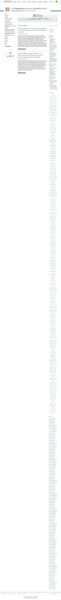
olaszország (50, 386)
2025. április (52, 577)
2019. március (52, 487)
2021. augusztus (52, 523)
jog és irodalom (52, 347)
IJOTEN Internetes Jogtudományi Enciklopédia (10, 26)
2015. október (52, 444)
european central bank (54, 306)
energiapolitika (53, 164)
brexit (53, 143)
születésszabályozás (53, 235)
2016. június (52, 456)
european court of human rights (52, 400)
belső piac (55, 107)
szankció (50, 176)
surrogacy (53, 201)
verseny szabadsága (53, 295)
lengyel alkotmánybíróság (53, 340)
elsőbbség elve (53, 222)
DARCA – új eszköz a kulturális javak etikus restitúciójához (53, 65)
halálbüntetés (53, 296)
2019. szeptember (53, 495)
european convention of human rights (53, 141)
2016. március (52, 452)
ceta (56, 193)
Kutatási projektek (8, 19)
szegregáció (53, 413)
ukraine (51, 273)
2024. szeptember (53, 566)
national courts (53, 281)
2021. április (52, 517)
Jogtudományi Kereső (8, 24)
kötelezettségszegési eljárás (52, 153)
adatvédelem (52, 160)
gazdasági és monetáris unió (53, 115)
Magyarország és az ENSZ (9, 35)
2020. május (52, 504)
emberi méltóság (52, 390)
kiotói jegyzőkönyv (51, 360)
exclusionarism (53, 278)
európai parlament (53, 110)
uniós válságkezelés (53, 336)
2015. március (52, 435)
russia (56, 179)
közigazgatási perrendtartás (53, 404)
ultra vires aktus (53, 149)
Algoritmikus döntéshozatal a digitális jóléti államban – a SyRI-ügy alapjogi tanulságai (53, 41)
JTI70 (6, 44)
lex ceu (55, 410)
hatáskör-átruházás (53, 221)
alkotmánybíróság (53, 109)
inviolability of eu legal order (53, 289)
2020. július (52, 507)
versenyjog (53, 121)
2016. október (52, 461)
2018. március (52, 473)
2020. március (52, 501)
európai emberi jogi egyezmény (53, 260)
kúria (55, 117)
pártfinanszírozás (52, 363)
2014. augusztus (52, 425)
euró (50, 129)
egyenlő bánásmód (53, 389)
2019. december (52, 498)
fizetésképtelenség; (53, 382)
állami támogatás (53, 118)
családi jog (50, 253)
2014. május (52, 421)
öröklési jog (54, 253)
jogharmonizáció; (51, 383)
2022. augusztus (52, 539)
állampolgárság (53, 250)
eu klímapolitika (53, 357)
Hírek (6, 13)
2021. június (52, 520)
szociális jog (53, 126)
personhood (51, 209)
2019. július (52, 492)
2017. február (52, 465)
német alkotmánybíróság (53, 151)
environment (53, 210)
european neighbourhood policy (52, 271)
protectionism (53, 280)
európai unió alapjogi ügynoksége (53, 227)
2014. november (52, 430)
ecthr (53, 198)
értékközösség (53, 322)
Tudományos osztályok (8, 18)
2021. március (52, 516)
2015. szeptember (53, 443)
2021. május (52, 519)
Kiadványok (34, 1)
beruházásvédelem (53, 344)
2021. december (52, 529)
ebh (55, 390)
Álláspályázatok (7, 21)
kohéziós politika (52, 367)
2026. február (52, 587)
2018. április (52, 474)
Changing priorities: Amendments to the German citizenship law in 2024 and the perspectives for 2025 (53, 87)
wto (55, 160)
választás (52, 134)
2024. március (52, 559)
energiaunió (53, 303)
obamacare (52, 234)
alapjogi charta (53, 256)
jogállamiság (51, 107)
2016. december (52, 464)
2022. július (52, 538)
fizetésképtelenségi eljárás (53, 378)
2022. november (52, 542)
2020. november (52, 511)
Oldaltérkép (14, 593)
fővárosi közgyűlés (53, 171)
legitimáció (50, 213)
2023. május (52, 550)
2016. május (52, 455)
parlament (54, 393)
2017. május (52, 470)
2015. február (52, 434)
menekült (53, 311)
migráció (50, 178)
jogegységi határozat (53, 120)
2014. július (52, 424)
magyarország (52, 163)
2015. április (52, 437)
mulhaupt (54, 368)
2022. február (52, 531)
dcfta (49, 306)
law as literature (53, 351)
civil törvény (51, 212)
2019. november (52, 496)
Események (7, 15)
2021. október (52, 526)
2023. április (52, 548)
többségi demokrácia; (53, 385)
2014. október (52, 428)
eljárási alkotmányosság (52, 343)
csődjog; (55, 383)
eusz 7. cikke (53, 131)
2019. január (52, 485)
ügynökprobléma (52, 325)
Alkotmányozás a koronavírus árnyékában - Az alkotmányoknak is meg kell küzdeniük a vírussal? (32, 30)
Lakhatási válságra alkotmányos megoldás (53, 78)
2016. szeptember (53, 459)
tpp (55, 196)
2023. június (52, 551)
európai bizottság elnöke (53, 158)
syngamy (55, 209)
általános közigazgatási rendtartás (53, 406)
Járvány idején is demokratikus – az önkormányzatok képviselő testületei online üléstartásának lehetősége (30, 55)
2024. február (52, 557)
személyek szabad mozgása (53, 257)
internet (53, 374)
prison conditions (53, 199)
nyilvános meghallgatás (53, 371)
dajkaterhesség (53, 401)
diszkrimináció (53, 100)
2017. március (52, 467)
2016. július (52, 458)
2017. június (52, 471)
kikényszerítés (55, 213)
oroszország (53, 137)
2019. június (52, 490)
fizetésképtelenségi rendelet (53, 145)
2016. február (52, 450)
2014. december (52, 431)
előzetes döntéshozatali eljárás (53, 113)
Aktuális (14, 1)
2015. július (52, 441)
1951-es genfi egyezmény (52, 314)
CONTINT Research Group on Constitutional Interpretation (10, 30)
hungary (53, 285)
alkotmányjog (53, 169)
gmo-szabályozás (52, 268)
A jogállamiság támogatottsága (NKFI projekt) (10, 33)
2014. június (52, 422)
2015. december (52, 447)
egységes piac (51, 179)
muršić (55, 398)
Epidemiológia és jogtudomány (10, 31)
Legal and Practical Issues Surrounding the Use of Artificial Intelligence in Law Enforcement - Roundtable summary (53, 47)
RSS (24, 593)
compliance (53, 182)
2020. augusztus (52, 508)
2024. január (52, 556)
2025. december (52, 586)
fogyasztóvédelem (53, 103)
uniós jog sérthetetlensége (53, 262)
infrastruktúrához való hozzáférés (53, 265)
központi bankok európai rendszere (52, 219)
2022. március (52, 532)
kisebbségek (55, 379)
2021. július (52, 522)
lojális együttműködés (53, 246)
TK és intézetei (7, 1)
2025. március (52, 575)
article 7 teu (51, 292)
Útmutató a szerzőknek (52, 30)
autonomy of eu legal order (53, 288)
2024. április (52, 560)
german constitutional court (53, 307)
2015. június (52, 440)
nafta (53, 196)
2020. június (52, 505)
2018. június (52, 477)
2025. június (52, 580)
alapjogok (53, 94)
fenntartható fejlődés (53, 192)
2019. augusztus (52, 493)
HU (51, 1)
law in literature (53, 350)
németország (55, 321)
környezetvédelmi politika (53, 328)
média (51, 396)
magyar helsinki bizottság (52, 228)
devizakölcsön (52, 166)
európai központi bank (53, 102)
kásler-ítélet (54, 129)
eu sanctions (53, 185)
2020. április (52, 502)
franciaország (51, 321)
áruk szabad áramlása (53, 329)
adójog (56, 360)
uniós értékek (52, 123)
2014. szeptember (53, 427)
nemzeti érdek (52, 135)
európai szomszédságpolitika (53, 274)
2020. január (52, 499)
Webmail (5, 593)
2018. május (52, 476)
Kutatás (23, 1)
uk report (54, 273)
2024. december (52, 571)
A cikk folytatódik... (21, 49)
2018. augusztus (52, 480)
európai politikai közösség (53, 364)
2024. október (52, 568)
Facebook (6, 38)
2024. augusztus (52, 565)
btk (50, 169)
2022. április (52, 534)
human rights (52, 204)
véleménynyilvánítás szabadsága (53, 395)
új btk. (50, 245)
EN (53, 1)
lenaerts (53, 318)
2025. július (52, 581)
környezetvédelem (53, 190)
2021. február (52, 514)
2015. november (52, 446)
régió (55, 367)
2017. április (52, 468)
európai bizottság (53, 97)
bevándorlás (53, 187)
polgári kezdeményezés (53, 195)
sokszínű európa (51, 379)
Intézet (19, 1)
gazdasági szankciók (53, 249)
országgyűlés (54, 396)
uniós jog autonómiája (53, 263)
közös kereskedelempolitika (53, 139)
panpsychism (53, 207)
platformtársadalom (53, 375)
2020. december (52, 513)
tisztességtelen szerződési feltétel (53, 106)
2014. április (52, 419)
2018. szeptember (53, 482)
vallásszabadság (53, 231)
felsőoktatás (51, 410)
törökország (53, 333)
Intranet (9, 593)
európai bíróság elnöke (53, 317)
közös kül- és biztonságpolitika (53, 173)
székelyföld (51, 368)
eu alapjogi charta (53, 124)
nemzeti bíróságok (53, 147)
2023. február (52, 545)
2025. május (52, 578)
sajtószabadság (52, 398)
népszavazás (54, 386)
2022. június (52, 536)
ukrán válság (54, 176)
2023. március (52, 547)
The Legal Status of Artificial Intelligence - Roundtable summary (53, 82)
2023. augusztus (52, 553)
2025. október (52, 584)
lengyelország (53, 354)
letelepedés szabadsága (52, 216)
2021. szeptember (53, 525)
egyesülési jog (53, 407)
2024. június (52, 562)
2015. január (52, 432)
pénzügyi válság (51, 310)
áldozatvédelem (53, 239)
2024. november (52, 569)
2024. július (52, 563)
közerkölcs (52, 225)
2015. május (52, 438)
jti (45, 1)
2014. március (52, 418)
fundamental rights (52, 184)
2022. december (52, 544)
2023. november (52, 554)
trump (51, 196)
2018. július (52, 479)
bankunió (53, 161)
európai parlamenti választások (52, 156)
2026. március (52, 588)
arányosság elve (53, 132)
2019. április (52, 489)
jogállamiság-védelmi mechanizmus (53, 356)
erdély (55, 347)
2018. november (52, 483)
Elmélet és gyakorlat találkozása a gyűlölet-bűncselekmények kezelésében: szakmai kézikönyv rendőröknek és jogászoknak (53, 72)
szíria (53, 339)
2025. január (52, 572)
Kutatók (28, 1)
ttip (50, 100)
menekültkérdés (52, 193)
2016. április (52, 453)
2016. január (52, 449)
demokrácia (52, 117)
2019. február (52, 486)
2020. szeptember (53, 510)
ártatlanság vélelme (53, 332)
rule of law (54, 292)
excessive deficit (53, 277)
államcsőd (55, 310)
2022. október (52, 541)
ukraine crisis (53, 181)
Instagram (6, 41)
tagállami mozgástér (52, 99)
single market (51, 284)
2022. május (52, 535)
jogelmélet (51, 393)
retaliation (55, 284)
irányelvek (55, 212)
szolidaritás (55, 178)
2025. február (52, 574)
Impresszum (52, 31)
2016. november (52, 462)
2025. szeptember (53, 583)
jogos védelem (53, 238)
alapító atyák (53, 299)
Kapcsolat (40, 1)
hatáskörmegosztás (53, 242)
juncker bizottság (52, 300)
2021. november (52, 528)
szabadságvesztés (53, 245)
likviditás (50, 311)
